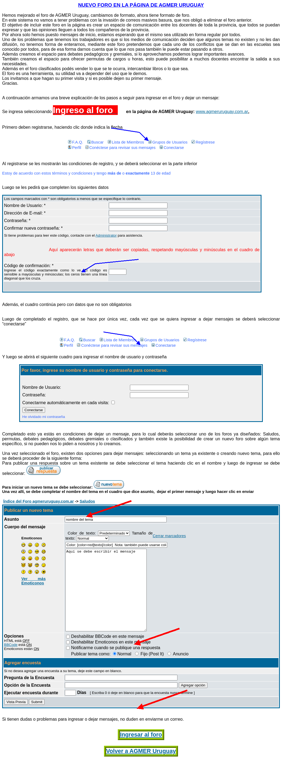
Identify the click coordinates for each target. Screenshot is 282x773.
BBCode (11, 661)
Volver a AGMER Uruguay (141, 767)
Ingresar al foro (141, 751)
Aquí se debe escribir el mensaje (110, 598)
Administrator (106, 235)
